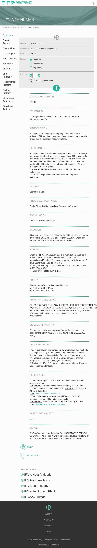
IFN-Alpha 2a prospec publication (51, 404)
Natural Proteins (7, 91)
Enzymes (7, 68)
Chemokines (9, 48)
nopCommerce (53, 545)
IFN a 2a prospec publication (47, 394)
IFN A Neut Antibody (37, 474)
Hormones (8, 63)
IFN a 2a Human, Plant (39, 491)
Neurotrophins (9, 58)
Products (49, 520)
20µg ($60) (35, 59)
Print (30, 447)
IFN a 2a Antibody (36, 485)
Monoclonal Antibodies (8, 99)
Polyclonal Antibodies (8, 108)
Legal (48, 532)
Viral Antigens (7, 75)
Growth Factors (6, 42)
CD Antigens (9, 53)
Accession (32, 455)
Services (48, 526)
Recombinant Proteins (9, 83)
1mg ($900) (36, 67)
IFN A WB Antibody (37, 480)
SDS (32, 419)
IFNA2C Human (35, 497)
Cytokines (8, 35)
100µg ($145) (36, 63)
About (48, 514)
